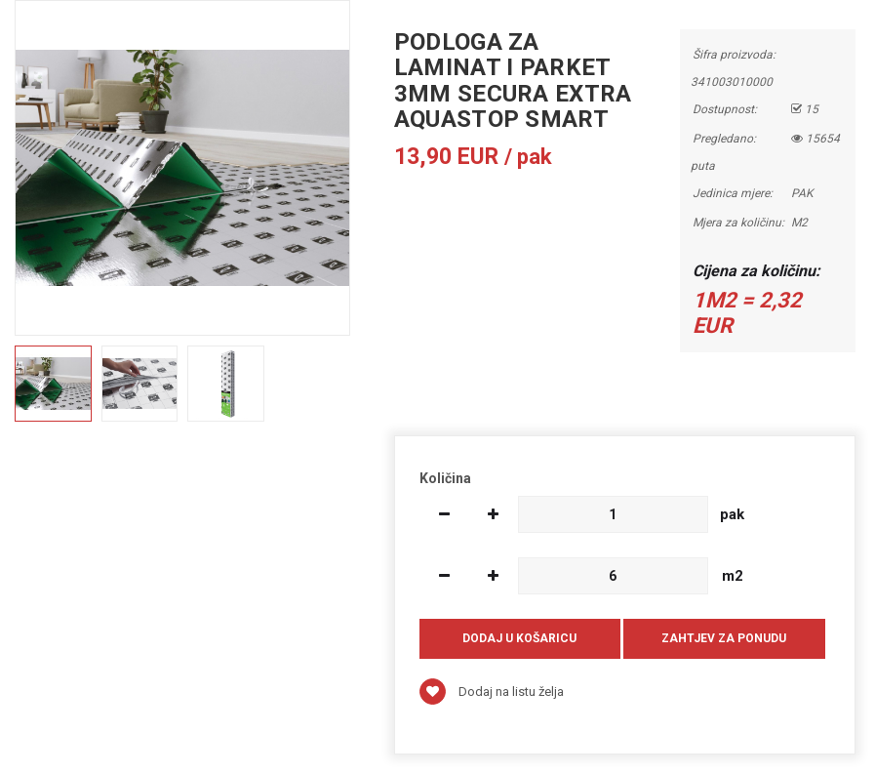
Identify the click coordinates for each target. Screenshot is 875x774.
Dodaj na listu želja (491, 691)
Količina (445, 478)
